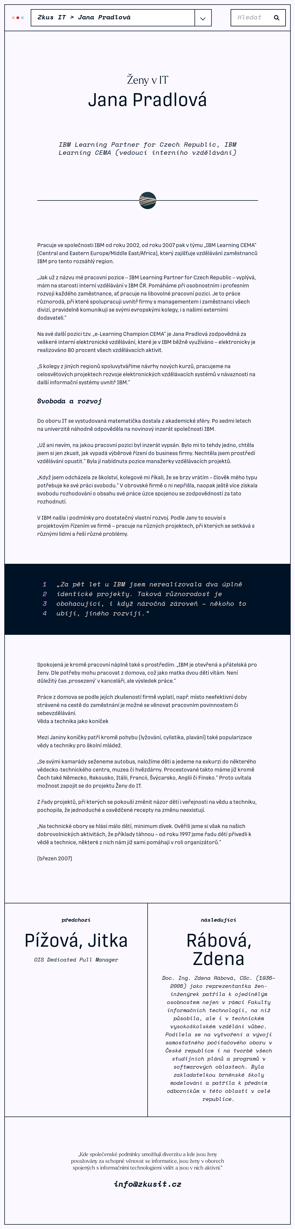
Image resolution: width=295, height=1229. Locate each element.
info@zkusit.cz (148, 1185)
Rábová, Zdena (219, 949)
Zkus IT (17, 17)
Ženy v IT (147, 81)
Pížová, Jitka (76, 940)
